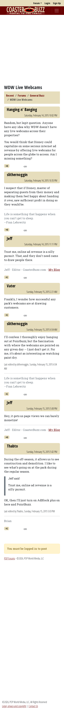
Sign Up (57, 3)
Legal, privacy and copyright (14, 706)
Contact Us (33, 706)
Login (47, 3)
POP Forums (9, 558)
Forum (36, 3)
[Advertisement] (32, 50)
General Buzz (37, 95)
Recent (10, 95)
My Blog (54, 269)
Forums (22, 95)
